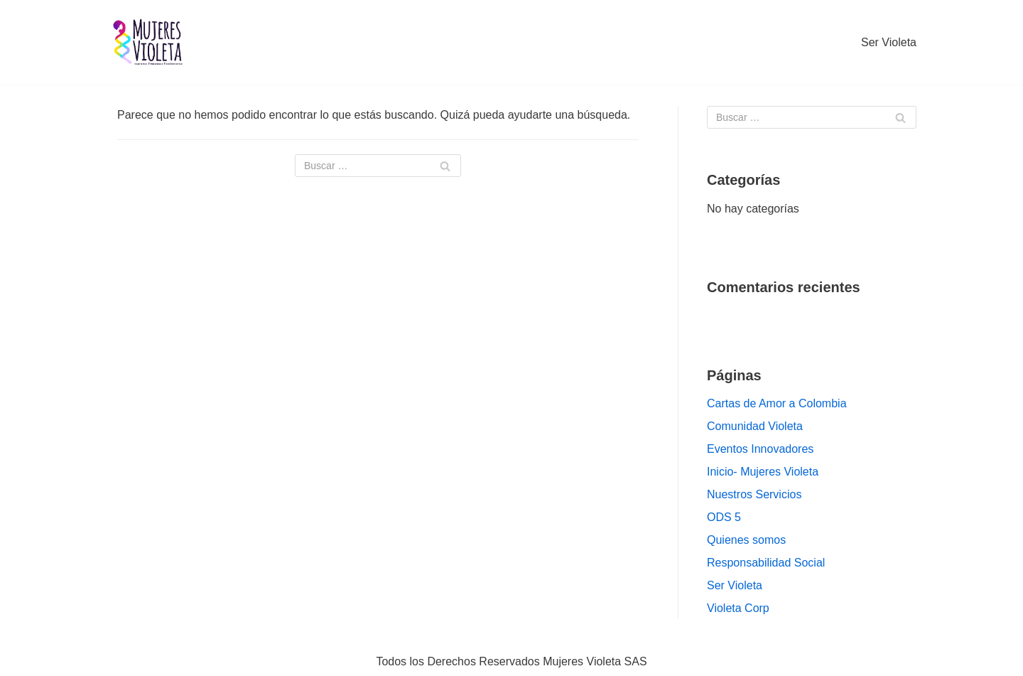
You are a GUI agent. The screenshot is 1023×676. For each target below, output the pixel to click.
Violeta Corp (738, 608)
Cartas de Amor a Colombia (777, 403)
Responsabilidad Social (766, 563)
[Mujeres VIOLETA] (149, 42)
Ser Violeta (888, 42)
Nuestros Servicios (754, 494)
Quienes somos (746, 540)
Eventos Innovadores (760, 449)
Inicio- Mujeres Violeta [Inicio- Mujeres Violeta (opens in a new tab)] (762, 472)
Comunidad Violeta (755, 426)
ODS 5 (724, 517)
